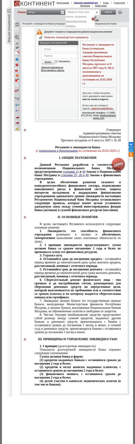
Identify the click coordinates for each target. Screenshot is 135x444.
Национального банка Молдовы (100, 136)
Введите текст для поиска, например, (77, 18)
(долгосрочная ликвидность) (68, 346)
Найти (108, 12)
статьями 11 (71, 171)
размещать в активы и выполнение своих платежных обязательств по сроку (78, 236)
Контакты (85, 5)
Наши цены (100, 5)
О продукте (119, 2)
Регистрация (63, 2)
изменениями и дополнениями (58, 150)
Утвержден (113, 129)
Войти (48, 62)
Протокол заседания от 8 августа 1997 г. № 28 (91, 140)
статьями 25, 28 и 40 (75, 175)
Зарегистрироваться (52, 67)
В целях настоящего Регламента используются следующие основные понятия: (78, 225)
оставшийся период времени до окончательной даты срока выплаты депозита (78, 273)
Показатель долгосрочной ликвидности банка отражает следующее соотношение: (78, 351)
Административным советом (102, 133)
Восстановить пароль (52, 70)
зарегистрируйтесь (102, 108)
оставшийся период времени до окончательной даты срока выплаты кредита (78, 262)
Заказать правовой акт (86, 2)
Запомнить (64, 61)
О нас (106, 2)
